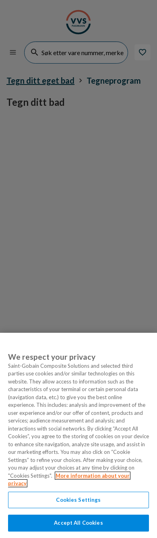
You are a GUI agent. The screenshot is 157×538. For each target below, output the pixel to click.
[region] (78, 435)
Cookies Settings (78, 500)
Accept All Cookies (78, 522)
